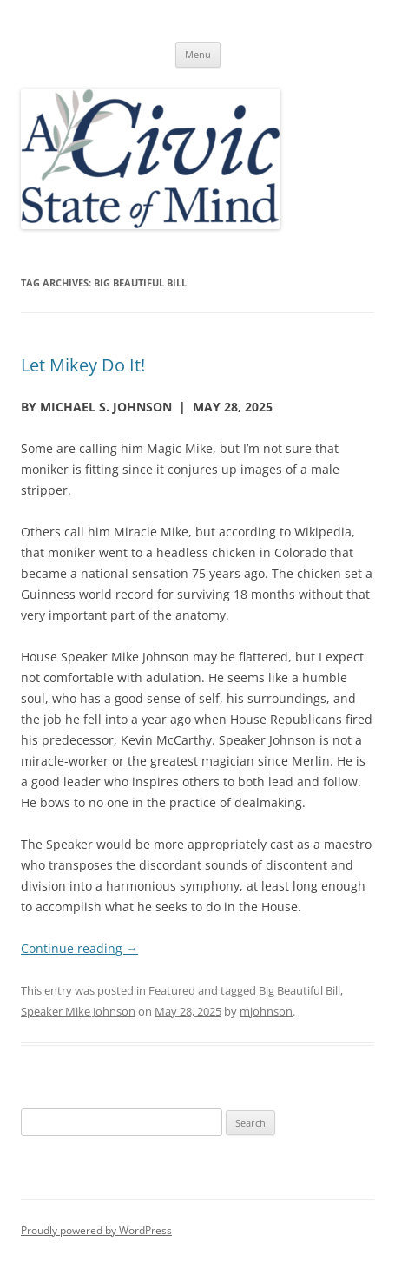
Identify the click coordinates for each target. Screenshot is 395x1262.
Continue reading (79, 948)
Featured (171, 990)
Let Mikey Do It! (83, 365)
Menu (198, 54)
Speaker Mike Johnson (78, 1011)
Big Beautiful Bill (299, 990)
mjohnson (266, 1011)
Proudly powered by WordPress (96, 1230)
